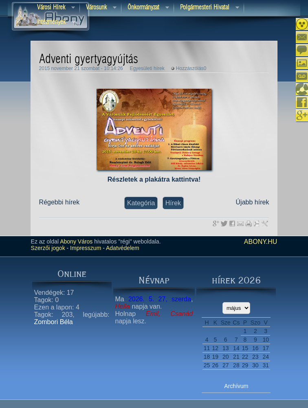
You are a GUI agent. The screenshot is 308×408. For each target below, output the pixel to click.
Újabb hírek (252, 202)
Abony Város (76, 241)
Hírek (173, 203)
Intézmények (53, 22)
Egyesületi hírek (147, 68)
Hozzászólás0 (191, 68)
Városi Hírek (53, 8)
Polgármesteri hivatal (206, 8)
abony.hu (260, 241)
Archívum (236, 386)
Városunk (98, 8)
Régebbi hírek (59, 202)
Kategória (141, 203)
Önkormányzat (145, 8)
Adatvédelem (122, 248)
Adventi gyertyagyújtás (88, 59)
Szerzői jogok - (50, 248)
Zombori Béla (53, 321)
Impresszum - (86, 248)
